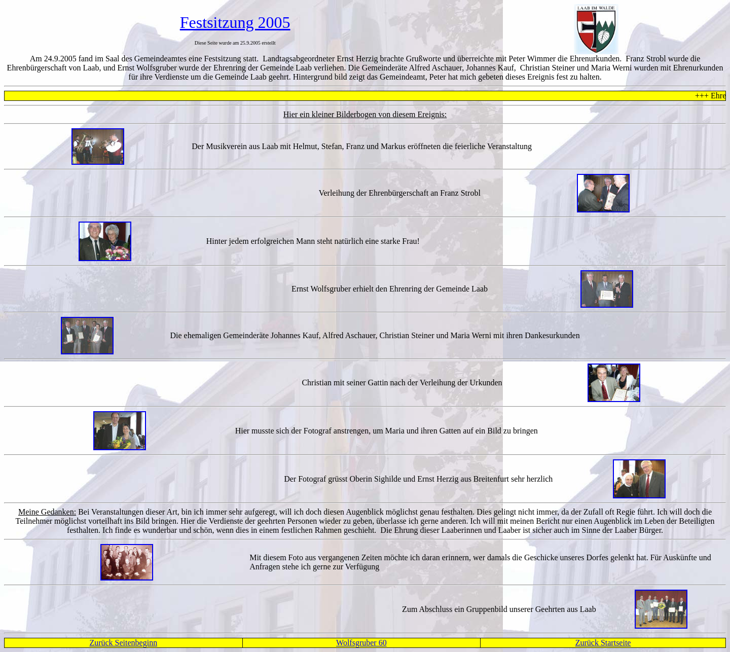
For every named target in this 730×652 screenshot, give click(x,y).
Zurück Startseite (603, 642)
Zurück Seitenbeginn (123, 642)
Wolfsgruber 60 (361, 642)
